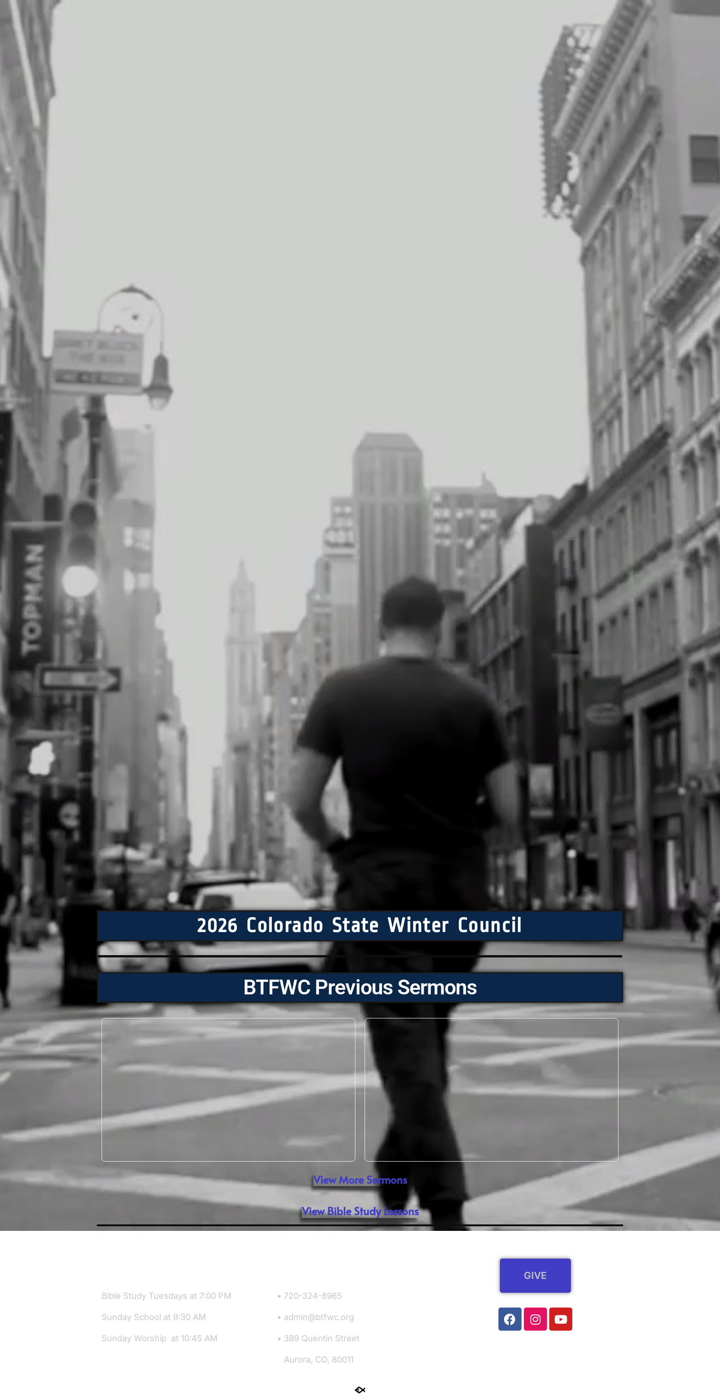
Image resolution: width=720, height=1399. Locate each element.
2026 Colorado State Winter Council (360, 925)
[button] (360, 1211)
